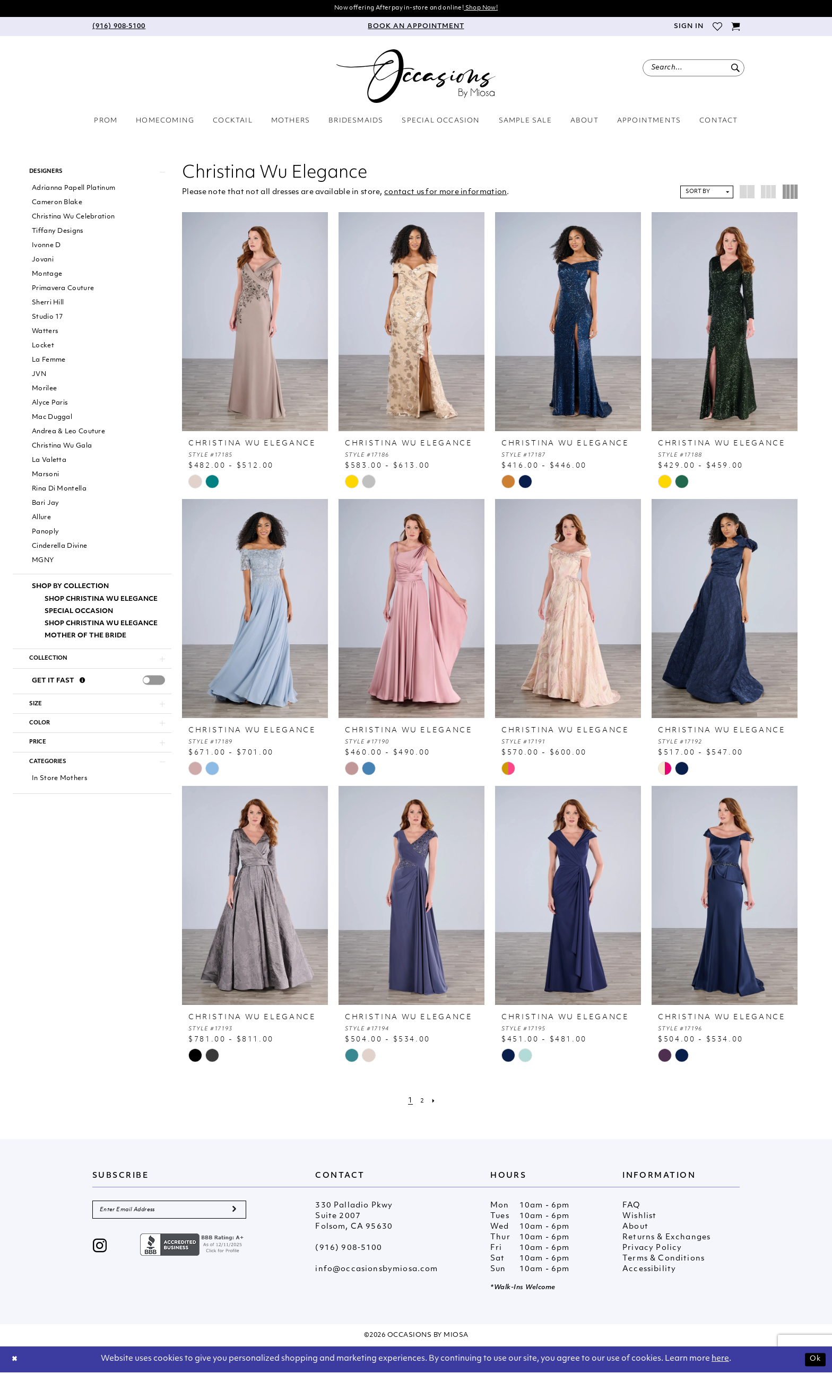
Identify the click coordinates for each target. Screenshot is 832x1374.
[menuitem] (119, 28)
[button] (688, 28)
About (635, 1228)
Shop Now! (493, 8)
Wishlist (639, 1218)
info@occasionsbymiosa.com (376, 1271)
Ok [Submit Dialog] (814, 1360)
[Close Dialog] (15, 1361)
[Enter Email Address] (169, 1212)
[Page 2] (422, 1102)
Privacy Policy (652, 1250)
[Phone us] (119, 28)
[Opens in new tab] (193, 1250)
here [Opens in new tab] (720, 1360)
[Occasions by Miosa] (416, 77)
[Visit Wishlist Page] (717, 28)
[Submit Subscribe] (233, 1212)
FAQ (631, 1207)
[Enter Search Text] (693, 69)
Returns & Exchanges (666, 1239)
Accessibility (649, 1271)
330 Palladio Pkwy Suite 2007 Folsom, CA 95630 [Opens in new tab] (354, 1217)
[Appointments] (416, 28)
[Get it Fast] (82, 689)
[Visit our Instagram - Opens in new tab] (100, 1252)
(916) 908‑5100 (348, 1250)
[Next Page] (435, 1102)
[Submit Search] (735, 69)
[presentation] (154, 689)
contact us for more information (445, 194)
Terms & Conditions (663, 1260)
